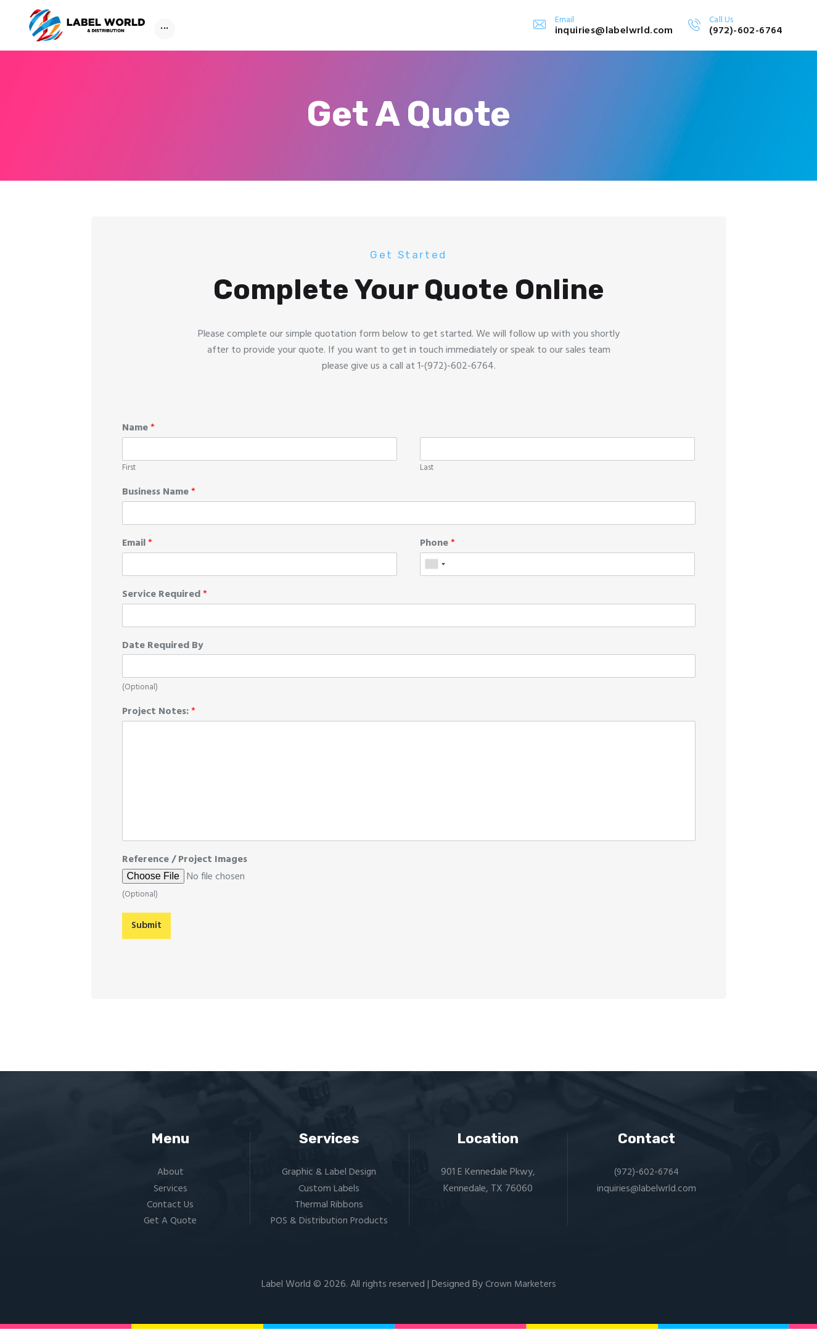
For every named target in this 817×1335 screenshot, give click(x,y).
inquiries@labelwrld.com (646, 1194)
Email (137, 548)
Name (138, 433)
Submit (147, 931)
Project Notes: (158, 717)
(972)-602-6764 (646, 1178)
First (129, 474)
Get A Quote (170, 1227)
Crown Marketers (521, 1291)
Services (170, 1194)
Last (426, 474)
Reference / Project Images (184, 865)
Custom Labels (328, 1194)
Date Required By (162, 650)
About (170, 1178)
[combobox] (435, 569)
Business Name (158, 497)
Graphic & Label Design (329, 1178)
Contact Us (170, 1211)
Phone (437, 548)
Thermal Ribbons (329, 1211)
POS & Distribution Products (329, 1227)
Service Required (164, 599)
